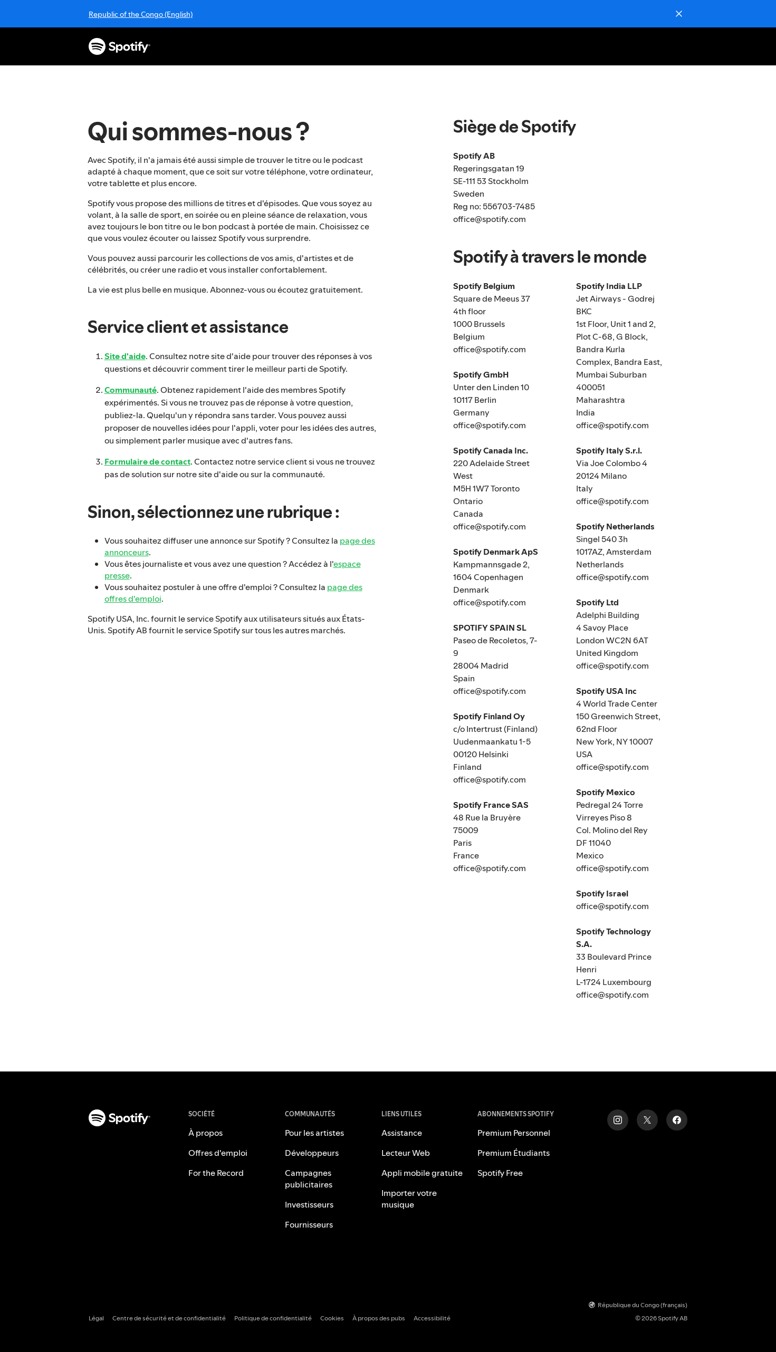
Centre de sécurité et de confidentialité (169, 1318)
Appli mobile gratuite (422, 1173)
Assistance (456, 46)
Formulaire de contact (147, 461)
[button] (368, 46)
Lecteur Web (405, 1152)
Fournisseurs (309, 1224)
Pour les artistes (314, 1132)
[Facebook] (676, 1120)
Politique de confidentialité (273, 1318)
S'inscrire (606, 46)
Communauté (130, 389)
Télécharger (522, 46)
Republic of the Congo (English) (141, 14)
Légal (96, 1318)
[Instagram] (617, 1120)
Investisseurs (309, 1204)
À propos (205, 1132)
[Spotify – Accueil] (119, 46)
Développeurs (312, 1152)
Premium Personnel (513, 1132)
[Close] (678, 13)
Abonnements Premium (367, 46)
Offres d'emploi (217, 1152)
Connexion (666, 46)
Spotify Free (500, 1173)
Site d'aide (125, 356)
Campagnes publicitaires (308, 1178)
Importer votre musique (409, 1198)
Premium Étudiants (513, 1152)
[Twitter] (647, 1120)
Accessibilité (432, 1318)
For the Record (216, 1173)
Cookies (332, 1318)
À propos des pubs (378, 1318)
